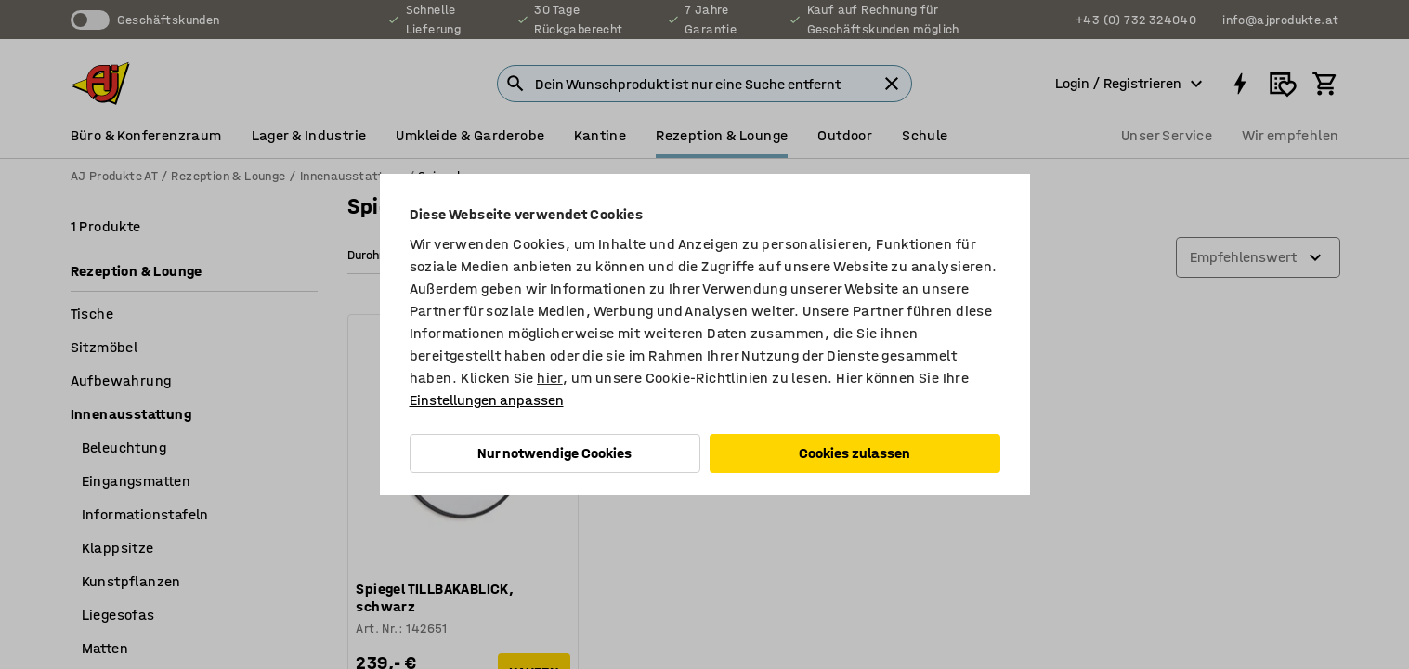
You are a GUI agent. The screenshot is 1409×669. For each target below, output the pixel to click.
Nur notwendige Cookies (554, 453)
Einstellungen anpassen (487, 400)
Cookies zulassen (854, 453)
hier (550, 378)
